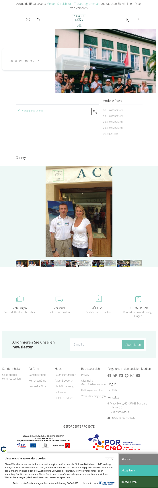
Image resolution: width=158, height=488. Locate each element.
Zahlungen (20, 308)
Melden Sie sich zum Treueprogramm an (73, 4)
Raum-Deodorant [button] (64, 380)
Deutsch (112, 390)
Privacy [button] (85, 374)
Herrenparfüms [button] (37, 380)
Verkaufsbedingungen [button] (92, 396)
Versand (59, 308)
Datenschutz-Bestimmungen (28, 483)
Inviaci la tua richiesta (123, 417)
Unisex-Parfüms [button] (37, 386)
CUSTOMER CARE (138, 308)
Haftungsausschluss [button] (92, 390)
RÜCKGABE (98, 308)
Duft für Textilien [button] (64, 398)
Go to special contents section (11, 376)
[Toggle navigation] (18, 21)
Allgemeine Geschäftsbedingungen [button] (92, 382)
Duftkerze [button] (60, 392)
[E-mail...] (95, 344)
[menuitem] (39, 375)
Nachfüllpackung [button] (64, 386)
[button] (95, 111)
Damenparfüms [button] (37, 374)
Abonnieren (133, 345)
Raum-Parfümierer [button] (65, 374)
